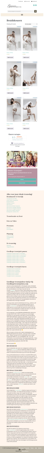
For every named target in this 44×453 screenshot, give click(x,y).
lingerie (9, 379)
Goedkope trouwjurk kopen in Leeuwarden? (16, 255)
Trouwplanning (10, 237)
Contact (39, 448)
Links (36, 448)
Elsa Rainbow (11, 419)
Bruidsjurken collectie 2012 (13, 211)
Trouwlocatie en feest (14, 216)
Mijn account (27, 1)
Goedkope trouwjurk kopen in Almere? (15, 258)
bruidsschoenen (24, 409)
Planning (10, 234)
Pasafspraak (20, 1)
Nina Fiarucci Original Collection (14, 209)
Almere (22, 179)
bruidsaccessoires (17, 372)
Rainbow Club (18, 419)
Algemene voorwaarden (24, 448)
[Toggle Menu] (22, 14)
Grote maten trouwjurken (12, 200)
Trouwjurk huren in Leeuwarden (14, 276)
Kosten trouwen (10, 236)
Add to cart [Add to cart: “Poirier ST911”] (26, 57)
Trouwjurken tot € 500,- (12, 198)
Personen (10, 226)
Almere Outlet (22, 183)
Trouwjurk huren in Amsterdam (14, 268)
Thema (8, 238)
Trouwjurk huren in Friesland (13, 270)
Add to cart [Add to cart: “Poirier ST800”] (10, 93)
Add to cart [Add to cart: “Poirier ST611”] (10, 128)
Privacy (32, 448)
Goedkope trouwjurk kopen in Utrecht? (15, 259)
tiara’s (30, 377)
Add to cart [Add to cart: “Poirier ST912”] (10, 57)
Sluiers (25, 377)
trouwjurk (13, 290)
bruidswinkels (13, 305)
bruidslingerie (18, 390)
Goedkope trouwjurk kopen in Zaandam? (16, 260)
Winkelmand (34, 1)
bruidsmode (14, 349)
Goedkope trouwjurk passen (17, 251)
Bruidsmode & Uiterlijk (15, 197)
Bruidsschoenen (10, 201)
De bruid (9, 227)
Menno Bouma (25, 451)
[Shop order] (31, 24)
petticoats (21, 384)
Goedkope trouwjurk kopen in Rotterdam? (16, 262)
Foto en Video (12, 221)
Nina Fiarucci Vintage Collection (14, 207)
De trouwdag (11, 243)
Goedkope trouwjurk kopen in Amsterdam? (16, 256)
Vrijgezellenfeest (10, 247)
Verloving (9, 245)
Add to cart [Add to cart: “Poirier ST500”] (26, 128)
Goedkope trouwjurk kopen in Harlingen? (16, 253)
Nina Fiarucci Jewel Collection (13, 210)
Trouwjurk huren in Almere (13, 274)
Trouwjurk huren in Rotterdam (13, 271)
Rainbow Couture (10, 203)
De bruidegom (10, 229)
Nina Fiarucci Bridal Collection (13, 206)
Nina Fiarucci (9, 204)
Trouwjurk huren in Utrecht (13, 273)
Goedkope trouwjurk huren (16, 267)
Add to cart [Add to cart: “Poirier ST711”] (26, 93)
